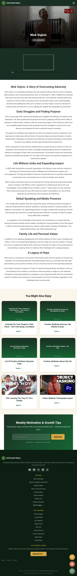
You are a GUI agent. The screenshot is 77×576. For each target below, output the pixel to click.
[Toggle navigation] (73, 3)
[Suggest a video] (72, 571)
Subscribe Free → (38, 554)
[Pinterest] (43, 470)
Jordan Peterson (38, 530)
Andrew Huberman (38, 534)
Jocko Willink (38, 517)
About (3, 560)
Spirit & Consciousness (38, 489)
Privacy (15, 560)
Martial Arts (38, 498)
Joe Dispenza (38, 520)
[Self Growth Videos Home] (11, 3)
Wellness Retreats (38, 502)
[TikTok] (47, 470)
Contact (9, 560)
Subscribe (58, 437)
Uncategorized (38, 40)
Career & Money (38, 495)
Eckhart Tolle (38, 524)
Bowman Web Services (46, 571)
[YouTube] (29, 470)
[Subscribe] (72, 557)
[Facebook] (34, 470)
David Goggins (38, 514)
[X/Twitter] (38, 470)
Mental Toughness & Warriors (38, 482)
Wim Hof (38, 527)
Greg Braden (38, 540)
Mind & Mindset (38, 479)
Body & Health (38, 485)
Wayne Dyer (38, 537)
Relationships (38, 492)
